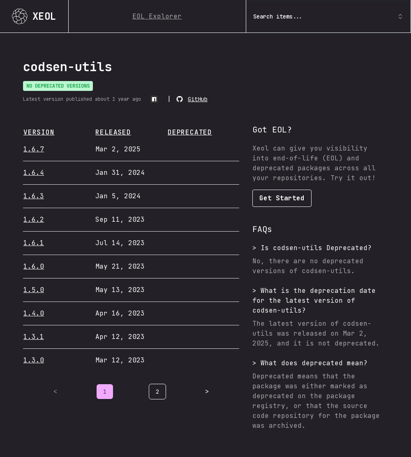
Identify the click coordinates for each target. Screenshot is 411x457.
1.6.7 (33, 149)
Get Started (282, 198)
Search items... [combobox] (328, 16)
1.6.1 (33, 243)
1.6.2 (33, 219)
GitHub (198, 99)
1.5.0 (33, 289)
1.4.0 (33, 313)
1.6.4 (33, 172)
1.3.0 (33, 360)
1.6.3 (33, 196)
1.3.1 (33, 336)
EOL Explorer (157, 16)
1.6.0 (33, 266)
